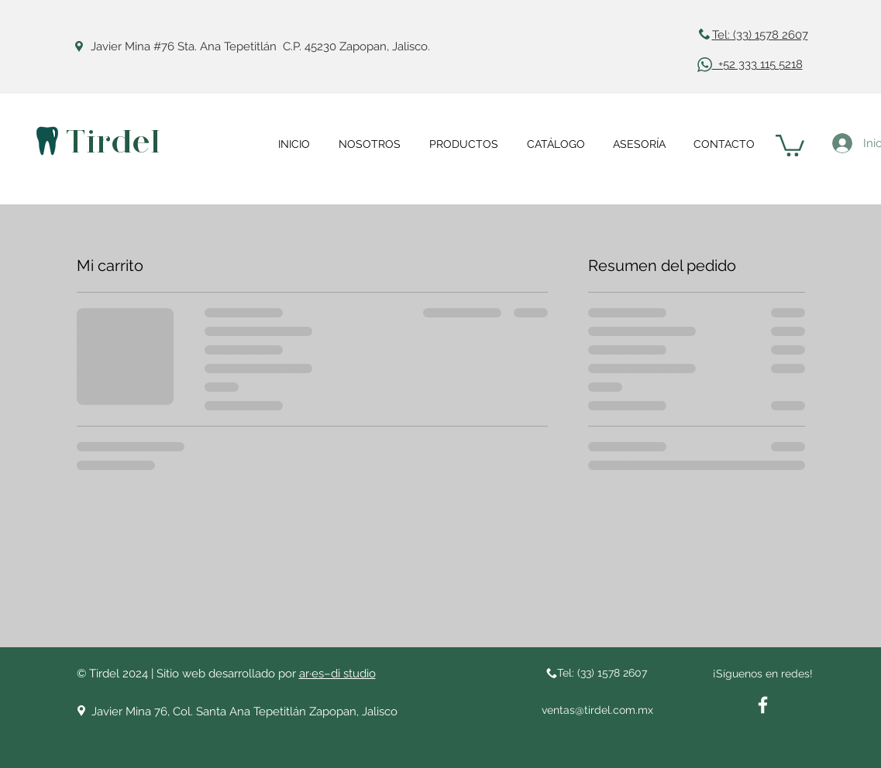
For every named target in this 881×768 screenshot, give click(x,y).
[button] (790, 144)
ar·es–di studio (337, 674)
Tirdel (112, 142)
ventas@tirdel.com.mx (597, 710)
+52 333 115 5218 (757, 64)
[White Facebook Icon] (763, 705)
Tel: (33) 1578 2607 (760, 35)
